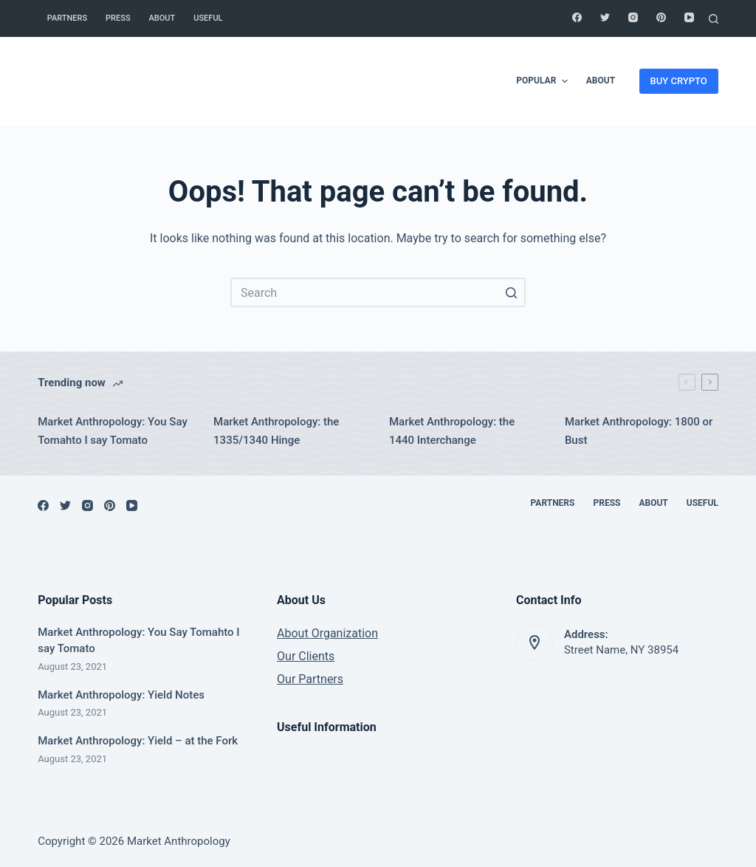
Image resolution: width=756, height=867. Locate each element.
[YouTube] (689, 17)
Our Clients (305, 656)
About (162, 18)
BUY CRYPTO (678, 80)
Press (118, 18)
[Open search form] (713, 19)
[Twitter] (605, 17)
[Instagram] (633, 17)
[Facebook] (577, 17)
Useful (207, 18)
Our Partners (310, 679)
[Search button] (511, 292)
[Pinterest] (661, 17)
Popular (543, 81)
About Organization (327, 633)
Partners (67, 18)
